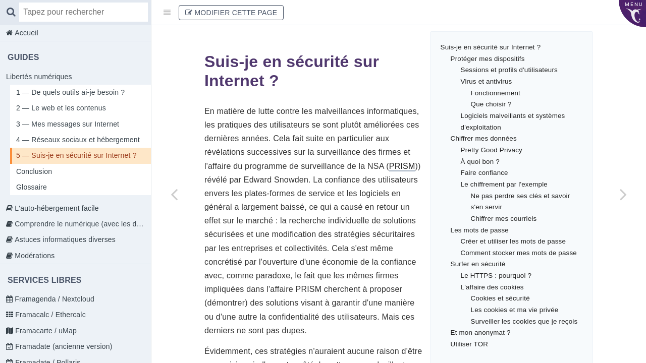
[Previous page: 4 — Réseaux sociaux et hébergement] (174, 194)
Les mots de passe (480, 230)
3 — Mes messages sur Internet (67, 124)
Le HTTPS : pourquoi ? (496, 275)
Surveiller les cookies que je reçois (524, 321)
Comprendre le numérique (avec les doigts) (82, 224)
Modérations (34, 256)
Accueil (25, 33)
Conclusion (34, 171)
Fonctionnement (495, 93)
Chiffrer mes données (484, 138)
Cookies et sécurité (500, 298)
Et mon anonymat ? (481, 332)
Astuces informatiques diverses (64, 239)
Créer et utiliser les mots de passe (513, 241)
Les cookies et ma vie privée (515, 310)
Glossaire (31, 187)
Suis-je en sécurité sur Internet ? (491, 47)
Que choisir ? (491, 104)
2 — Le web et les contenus (61, 108)
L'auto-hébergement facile (56, 208)
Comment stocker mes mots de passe (519, 253)
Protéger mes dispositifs (488, 59)
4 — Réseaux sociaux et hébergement (78, 140)
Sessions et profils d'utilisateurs (509, 70)
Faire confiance (484, 172)
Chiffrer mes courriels (504, 218)
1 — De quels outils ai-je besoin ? (70, 92)
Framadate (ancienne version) (62, 346)
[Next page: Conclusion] (623, 194)
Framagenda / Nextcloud (53, 299)
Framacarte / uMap (45, 331)
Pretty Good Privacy (491, 150)
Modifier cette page (231, 13)
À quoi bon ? (480, 161)
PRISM (402, 166)
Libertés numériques (39, 77)
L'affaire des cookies (492, 287)
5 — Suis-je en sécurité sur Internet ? (76, 155)
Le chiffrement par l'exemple (504, 184)
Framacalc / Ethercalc (49, 315)
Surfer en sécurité (478, 264)
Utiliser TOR (469, 344)
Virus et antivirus (486, 81)
